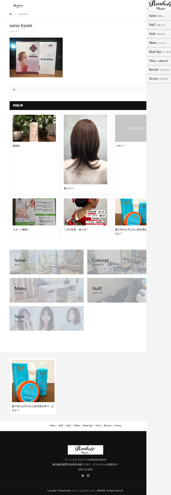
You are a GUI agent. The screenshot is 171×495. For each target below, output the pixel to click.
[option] (33, 386)
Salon (52, 425)
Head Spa (87, 425)
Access (117, 425)
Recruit (107, 425)
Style (68, 425)
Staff (60, 425)
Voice (98, 425)
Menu (77, 425)
